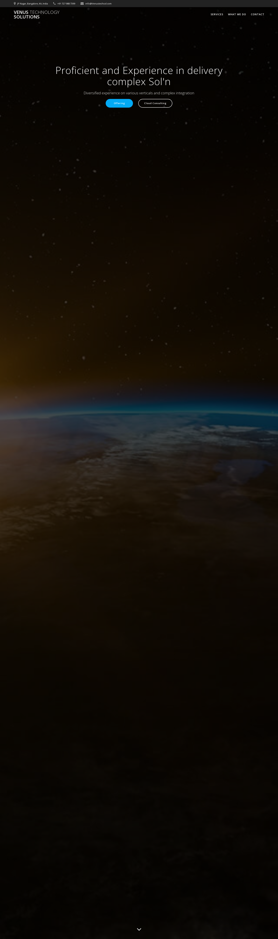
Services (217, 14)
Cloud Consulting (156, 103)
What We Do (237, 14)
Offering (118, 103)
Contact (257, 14)
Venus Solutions (36, 14)
